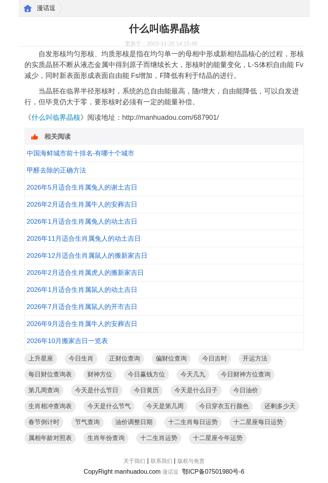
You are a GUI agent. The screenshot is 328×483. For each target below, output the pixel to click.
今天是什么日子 (196, 390)
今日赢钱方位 (146, 374)
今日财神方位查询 (246, 374)
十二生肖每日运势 (193, 422)
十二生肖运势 (158, 438)
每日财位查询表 (50, 374)
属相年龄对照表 (50, 438)
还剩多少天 (279, 406)
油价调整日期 (134, 422)
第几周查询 (43, 390)
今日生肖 (81, 358)
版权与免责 (191, 461)
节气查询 (87, 422)
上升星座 (40, 358)
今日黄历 (146, 390)
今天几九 (192, 374)
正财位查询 (124, 358)
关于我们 (134, 461)
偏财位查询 (171, 358)
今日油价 (245, 390)
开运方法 (255, 358)
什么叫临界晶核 (55, 117)
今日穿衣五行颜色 (224, 406)
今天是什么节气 (109, 406)
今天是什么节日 (96, 390)
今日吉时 (214, 358)
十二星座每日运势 (258, 422)
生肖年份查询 (106, 438)
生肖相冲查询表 (50, 406)
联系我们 (161, 461)
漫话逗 (46, 8)
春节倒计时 (43, 422)
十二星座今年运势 (218, 438)
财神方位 (99, 374)
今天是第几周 (165, 406)
